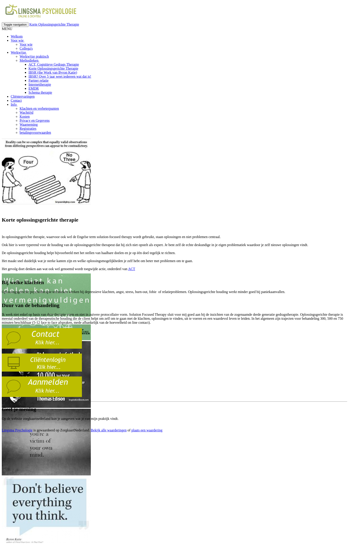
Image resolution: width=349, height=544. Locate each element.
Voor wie (17, 40)
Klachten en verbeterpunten (39, 108)
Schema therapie (40, 92)
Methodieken (29, 60)
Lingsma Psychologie (17, 430)
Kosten (25, 116)
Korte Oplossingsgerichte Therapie (54, 24)
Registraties (28, 128)
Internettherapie (39, 84)
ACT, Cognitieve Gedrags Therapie (53, 64)
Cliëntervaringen (23, 96)
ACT (131, 269)
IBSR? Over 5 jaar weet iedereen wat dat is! (59, 76)
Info (14, 104)
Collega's (26, 48)
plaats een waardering (146, 430)
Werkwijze (19, 52)
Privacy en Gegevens (35, 120)
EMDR (33, 88)
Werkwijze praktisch (34, 56)
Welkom (17, 36)
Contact (16, 100)
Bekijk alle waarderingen (109, 430)
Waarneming (29, 124)
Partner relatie (38, 80)
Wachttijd (26, 112)
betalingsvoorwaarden (35, 132)
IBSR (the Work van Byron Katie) (52, 72)
